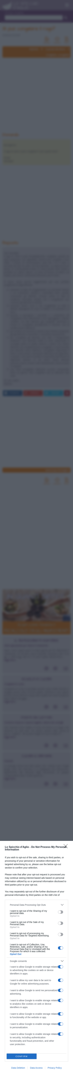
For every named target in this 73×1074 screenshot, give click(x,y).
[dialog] (36, 957)
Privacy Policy (55, 1068)
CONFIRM (22, 1056)
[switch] (60, 912)
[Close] (67, 847)
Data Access (36, 1068)
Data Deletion (18, 1068)
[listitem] (36, 905)
